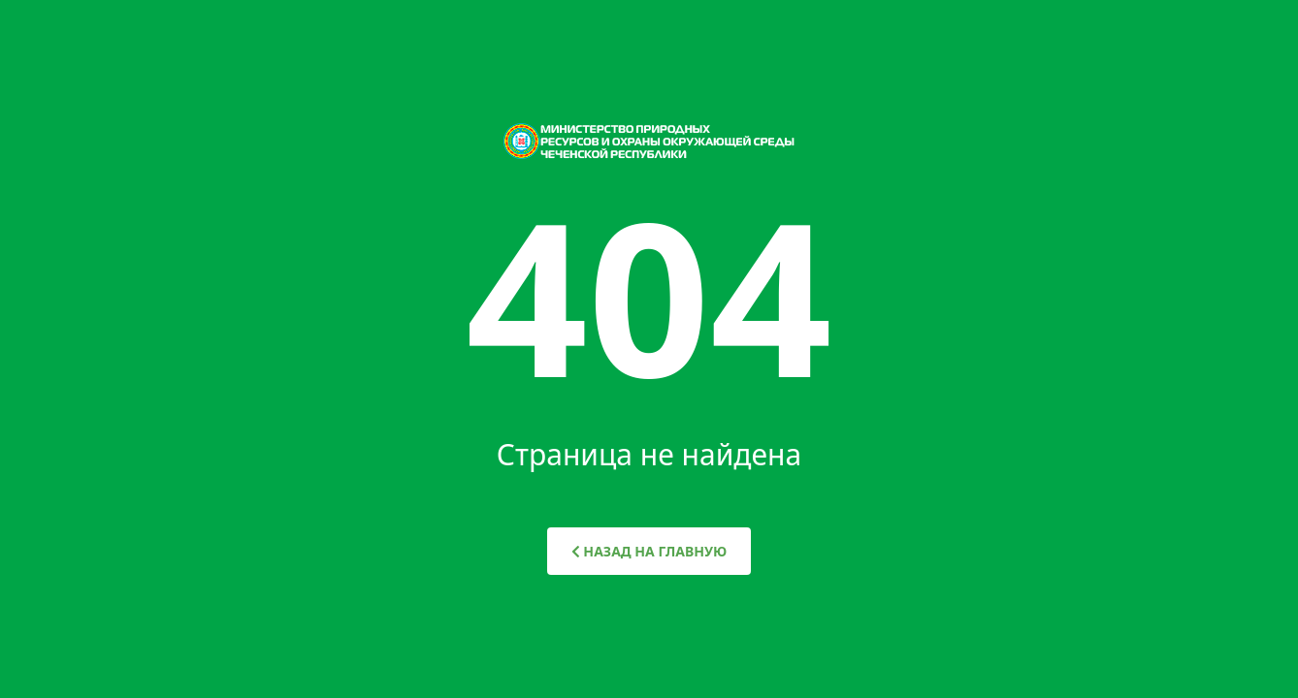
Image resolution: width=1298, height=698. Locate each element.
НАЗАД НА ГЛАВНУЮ (649, 551)
